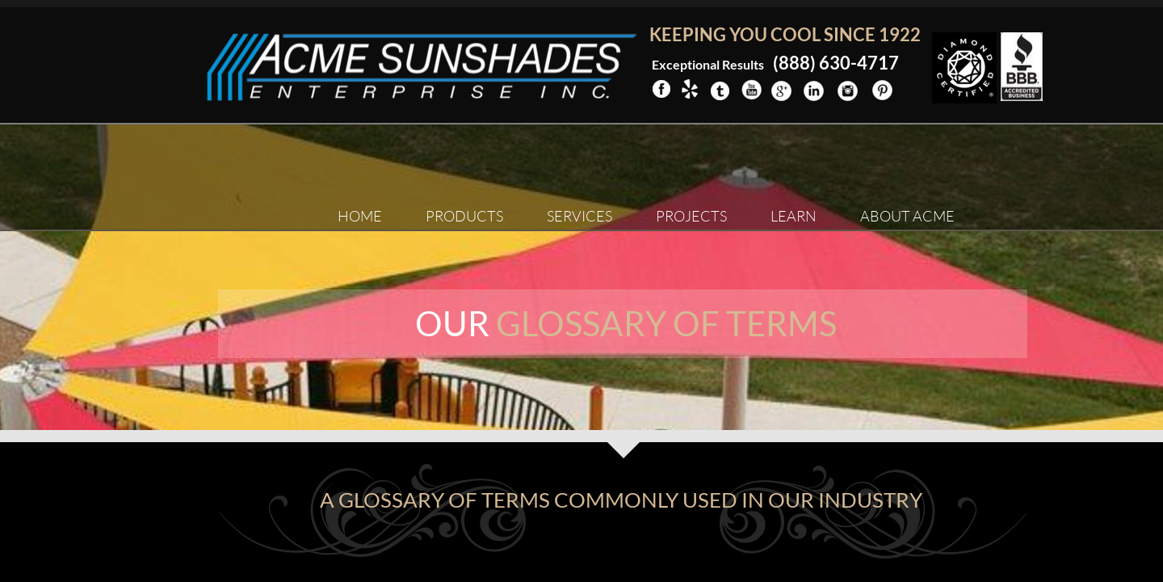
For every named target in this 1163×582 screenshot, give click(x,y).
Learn (793, 216)
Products (464, 216)
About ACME (907, 216)
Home (360, 216)
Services (579, 216)
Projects (691, 216)
